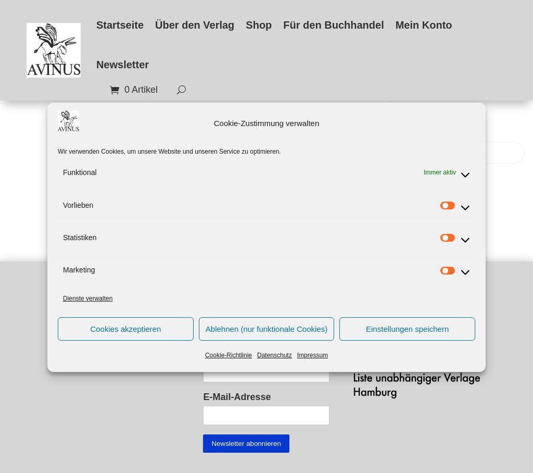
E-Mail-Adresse (237, 397)
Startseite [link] (120, 25)
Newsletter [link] (122, 64)
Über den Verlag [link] (194, 25)
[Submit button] (246, 443)
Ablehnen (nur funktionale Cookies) (266, 334)
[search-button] (177, 89)
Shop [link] (259, 25)
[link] (54, 50)
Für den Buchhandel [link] (333, 25)
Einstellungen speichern (407, 334)
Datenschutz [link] (274, 361)
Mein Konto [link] (424, 25)
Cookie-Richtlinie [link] (228, 361)
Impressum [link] (312, 361)
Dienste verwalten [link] (87, 303)
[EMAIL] (266, 415)
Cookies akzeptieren (125, 334)
